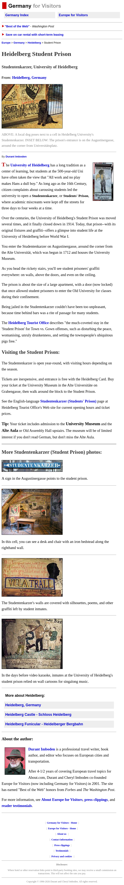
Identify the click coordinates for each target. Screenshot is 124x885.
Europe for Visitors (73, 15)
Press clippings (62, 845)
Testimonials (62, 850)
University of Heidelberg (29, 165)
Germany (19, 42)
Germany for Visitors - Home (62, 822)
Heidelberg (34, 42)
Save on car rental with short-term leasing (34, 34)
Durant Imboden (16, 156)
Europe (6, 42)
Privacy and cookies (62, 856)
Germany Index (17, 15)
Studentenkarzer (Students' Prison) (68, 401)
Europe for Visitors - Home (62, 828)
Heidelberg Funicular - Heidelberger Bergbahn (44, 724)
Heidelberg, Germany (29, 78)
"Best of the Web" (17, 26)
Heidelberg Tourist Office (28, 323)
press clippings (96, 800)
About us (61, 834)
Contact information (62, 839)
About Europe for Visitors (62, 800)
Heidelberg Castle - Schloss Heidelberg (38, 715)
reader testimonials (17, 806)
